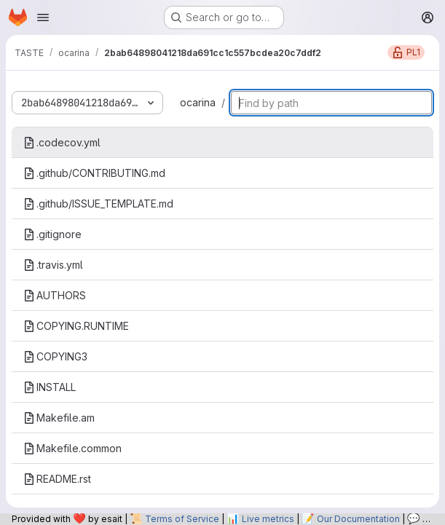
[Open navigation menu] (43, 17)
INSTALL (49, 387)
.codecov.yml (62, 142)
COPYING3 (55, 356)
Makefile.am (59, 417)
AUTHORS (54, 295)
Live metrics (268, 518)
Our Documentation (358, 518)
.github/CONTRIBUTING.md (94, 173)
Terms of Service (182, 518)
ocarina (198, 102)
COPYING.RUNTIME (76, 326)
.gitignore (52, 234)
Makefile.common (72, 448)
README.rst (57, 479)
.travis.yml (53, 264)
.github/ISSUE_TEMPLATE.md (98, 203)
